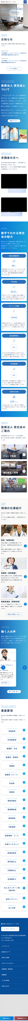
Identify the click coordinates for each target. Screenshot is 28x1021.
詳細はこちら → (14, 121)
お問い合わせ (5, 986)
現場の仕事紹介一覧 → (14, 614)
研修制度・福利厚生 (7, 969)
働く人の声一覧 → (14, 691)
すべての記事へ (13, 68)
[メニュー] (25, 1)
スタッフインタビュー (8, 963)
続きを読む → (9, 682)
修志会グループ (6, 952)
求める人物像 (5, 957)
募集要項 (4, 974)
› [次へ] (25, 667)
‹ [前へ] (3, 667)
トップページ (5, 946)
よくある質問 (5, 980)
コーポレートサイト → (10, 929)
